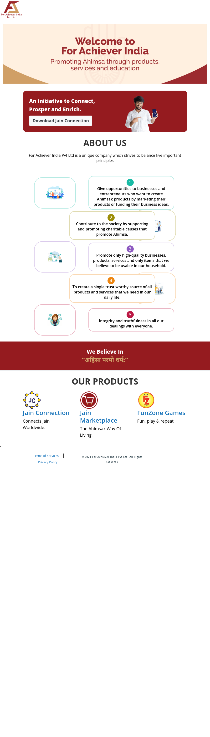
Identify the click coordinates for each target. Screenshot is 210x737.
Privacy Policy (47, 462)
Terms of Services (46, 456)
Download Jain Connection (60, 120)
